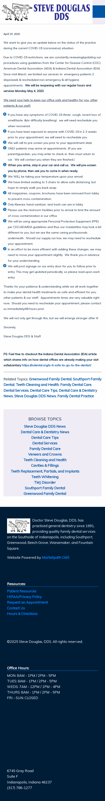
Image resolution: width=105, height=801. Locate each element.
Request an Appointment (27, 602)
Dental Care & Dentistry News (45, 432)
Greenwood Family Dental (50, 379)
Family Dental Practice (75, 396)
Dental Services (16, 390)
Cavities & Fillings (45, 465)
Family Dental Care (75, 384)
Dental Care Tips (43, 390)
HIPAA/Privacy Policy (24, 596)
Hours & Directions (22, 613)
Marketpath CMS (55, 557)
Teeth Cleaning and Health (37, 384)
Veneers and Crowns (45, 454)
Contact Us (16, 608)
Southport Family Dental (45, 488)
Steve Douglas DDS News (35, 396)
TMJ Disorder (45, 482)
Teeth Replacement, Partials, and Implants (45, 471)
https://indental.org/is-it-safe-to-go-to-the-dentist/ (56, 365)
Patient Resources (21, 591)
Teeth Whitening (44, 477)
